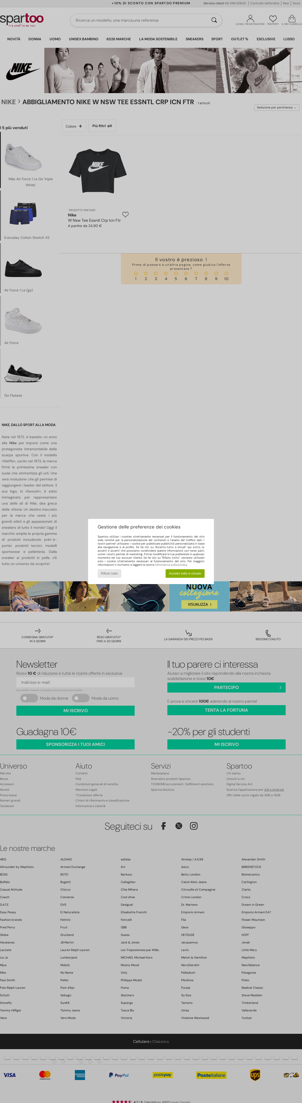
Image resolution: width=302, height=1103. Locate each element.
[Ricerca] (214, 20)
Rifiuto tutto (109, 573)
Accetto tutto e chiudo (185, 573)
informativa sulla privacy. (171, 564)
